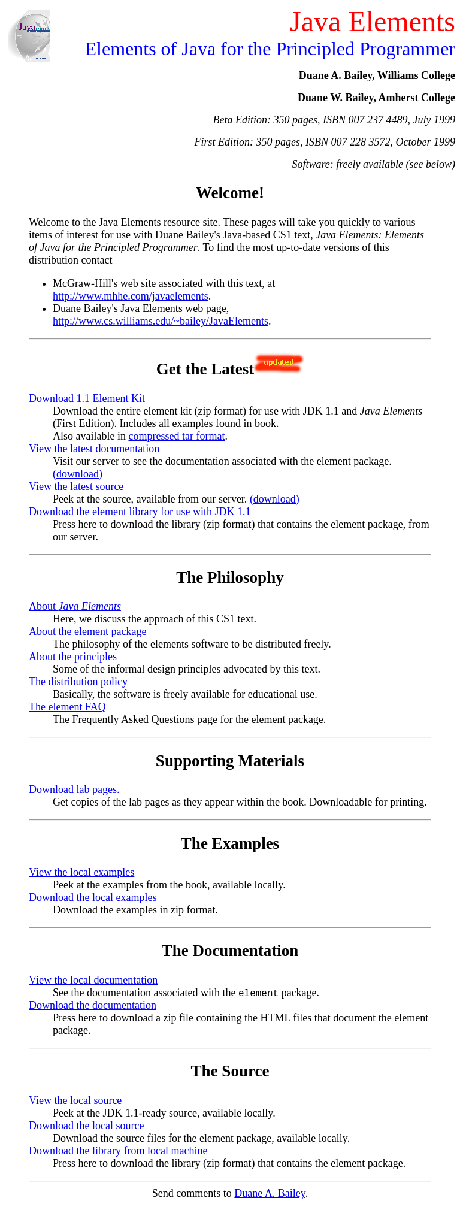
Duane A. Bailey (269, 1194)
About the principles (73, 657)
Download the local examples (92, 897)
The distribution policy (78, 682)
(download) (77, 474)
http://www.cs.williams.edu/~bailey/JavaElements (160, 321)
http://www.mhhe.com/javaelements (130, 296)
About (75, 606)
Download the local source (86, 1126)
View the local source (75, 1101)
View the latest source (76, 486)
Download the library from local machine (118, 1151)
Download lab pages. (74, 789)
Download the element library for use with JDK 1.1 (139, 512)
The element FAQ (67, 707)
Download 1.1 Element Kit (87, 398)
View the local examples (81, 872)
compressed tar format (176, 436)
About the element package (87, 631)
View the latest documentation (94, 449)
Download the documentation (92, 1006)
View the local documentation (93, 980)
